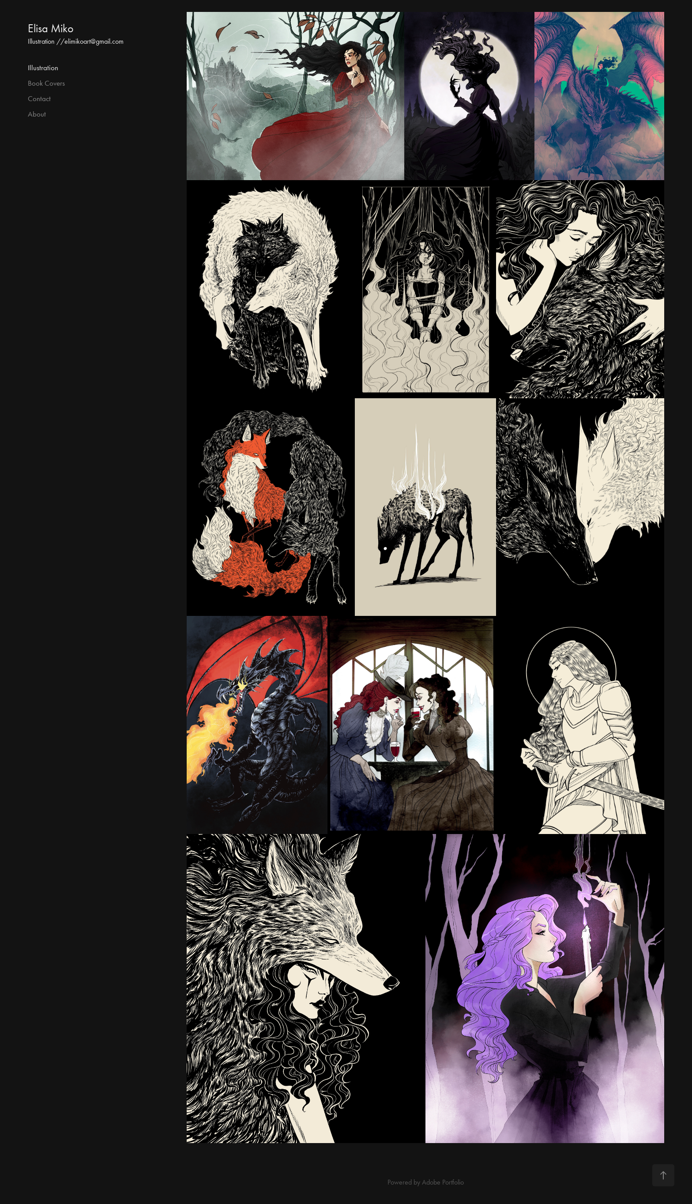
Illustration (43, 67)
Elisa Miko (51, 28)
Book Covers (46, 83)
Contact (39, 98)
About (37, 113)
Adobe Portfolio (443, 1182)
